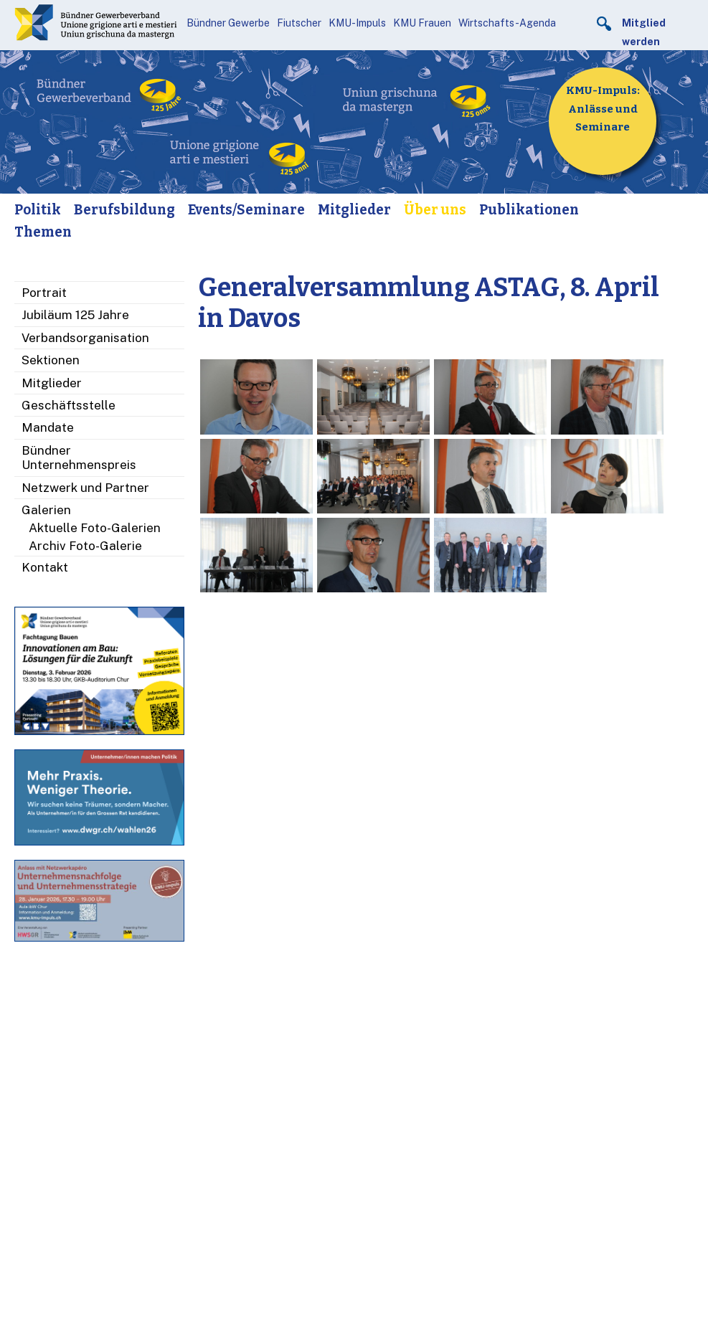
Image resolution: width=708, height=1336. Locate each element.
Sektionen (51, 360)
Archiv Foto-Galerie (85, 546)
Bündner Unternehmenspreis (79, 457)
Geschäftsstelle (68, 405)
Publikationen (529, 210)
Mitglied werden (644, 32)
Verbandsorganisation (85, 338)
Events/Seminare (246, 210)
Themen (43, 232)
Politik (37, 210)
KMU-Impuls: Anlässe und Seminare (603, 108)
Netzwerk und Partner (85, 487)
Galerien (46, 510)
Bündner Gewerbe (228, 23)
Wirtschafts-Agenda (507, 23)
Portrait (44, 292)
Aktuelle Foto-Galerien (95, 528)
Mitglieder (354, 210)
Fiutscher (299, 23)
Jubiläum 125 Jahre (75, 315)
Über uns (435, 210)
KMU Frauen (422, 23)
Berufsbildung (124, 210)
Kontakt (45, 567)
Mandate (48, 427)
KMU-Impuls (357, 23)
